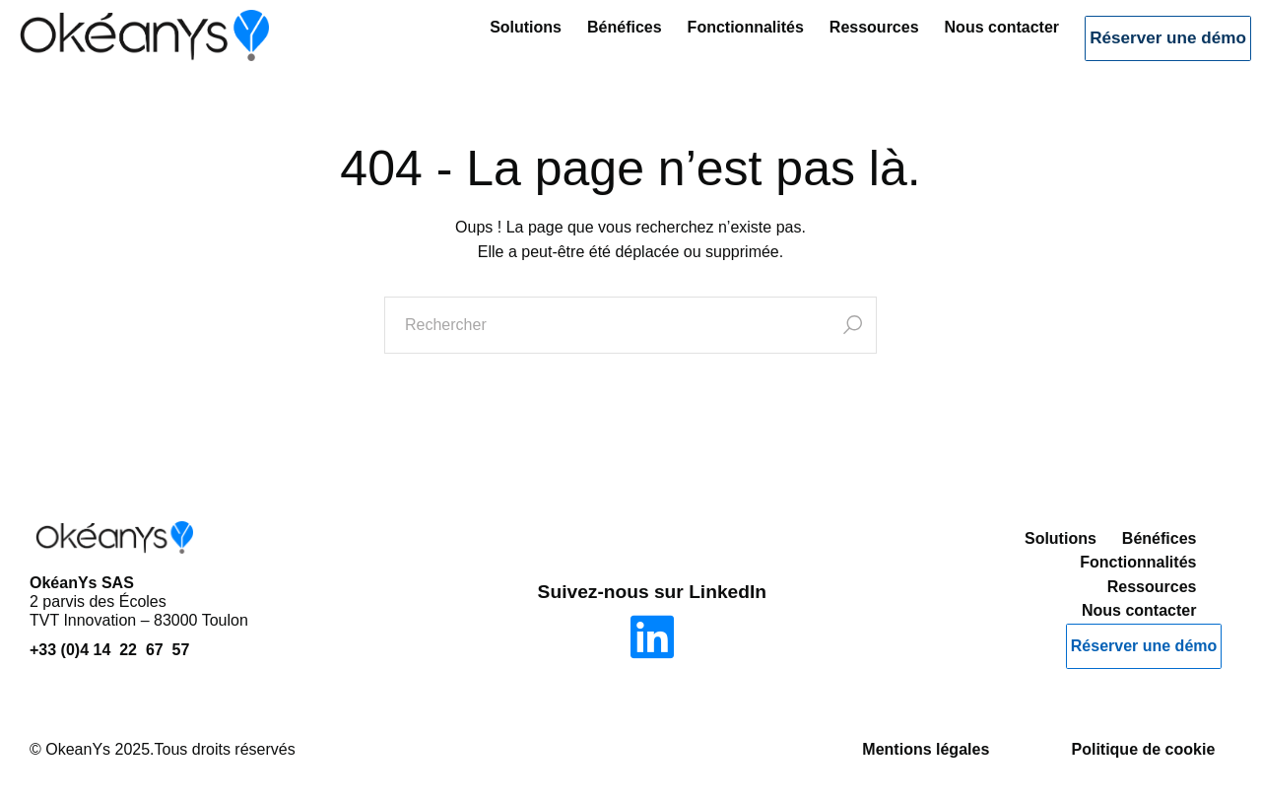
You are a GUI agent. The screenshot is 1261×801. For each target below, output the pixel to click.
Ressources (838, 44)
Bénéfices (588, 44)
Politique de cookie (1143, 749)
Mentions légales (925, 749)
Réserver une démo (1149, 46)
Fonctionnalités (708, 44)
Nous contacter (964, 44)
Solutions (489, 44)
